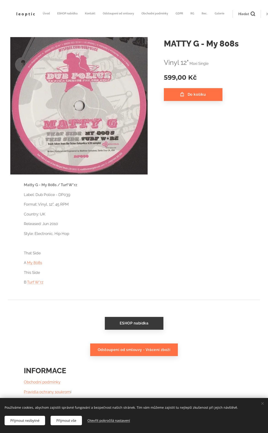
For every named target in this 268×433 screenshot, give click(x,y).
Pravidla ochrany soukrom (47, 391)
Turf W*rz (35, 282)
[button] (221, 14)
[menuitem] (141, 14)
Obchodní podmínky (42, 382)
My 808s (34, 262)
